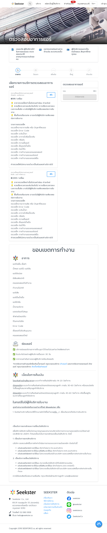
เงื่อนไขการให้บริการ (51, 503)
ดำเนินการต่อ (79, 97)
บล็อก (46, 513)
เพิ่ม (51, 95)
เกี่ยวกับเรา (48, 497)
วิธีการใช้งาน (49, 500)
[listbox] (87, 3)
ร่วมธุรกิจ (47, 510)
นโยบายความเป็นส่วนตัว (53, 506)
